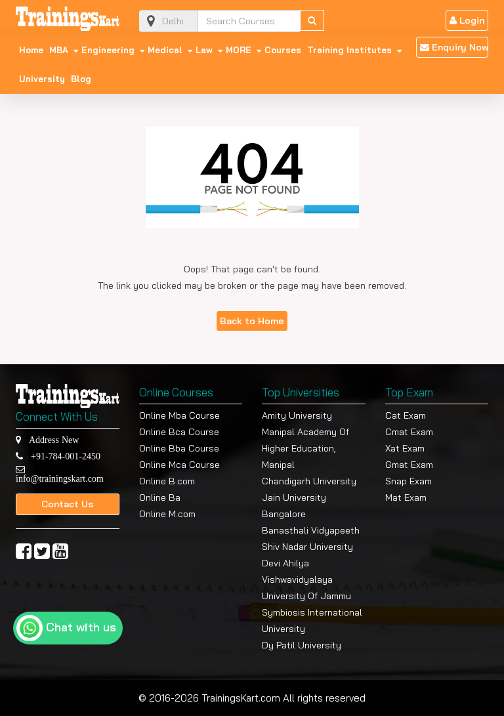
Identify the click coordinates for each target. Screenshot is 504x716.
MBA (58, 50)
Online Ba (159, 497)
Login (467, 20)
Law (204, 50)
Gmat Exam (409, 465)
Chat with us (81, 627)
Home (31, 50)
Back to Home (252, 321)
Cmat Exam (409, 432)
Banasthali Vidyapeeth (311, 530)
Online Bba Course (179, 448)
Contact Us (67, 504)
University (42, 79)
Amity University (297, 415)
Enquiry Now (454, 47)
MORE (238, 50)
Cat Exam (405, 415)
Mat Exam (406, 497)
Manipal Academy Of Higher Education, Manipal (305, 448)
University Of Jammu (306, 596)
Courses (282, 50)
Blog (81, 79)
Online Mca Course (179, 465)
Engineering (108, 50)
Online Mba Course (179, 415)
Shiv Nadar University (307, 547)
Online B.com (167, 481)
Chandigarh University (309, 481)
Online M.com (167, 514)
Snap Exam (408, 481)
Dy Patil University (301, 645)
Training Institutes (349, 50)
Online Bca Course (179, 432)
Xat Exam (405, 448)
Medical (165, 50)
